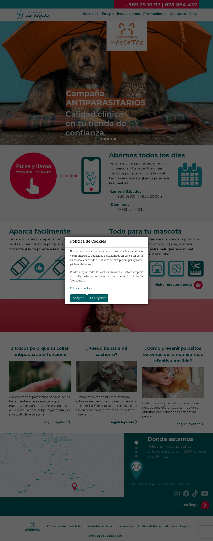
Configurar (97, 298)
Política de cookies (81, 289)
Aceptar (78, 298)
